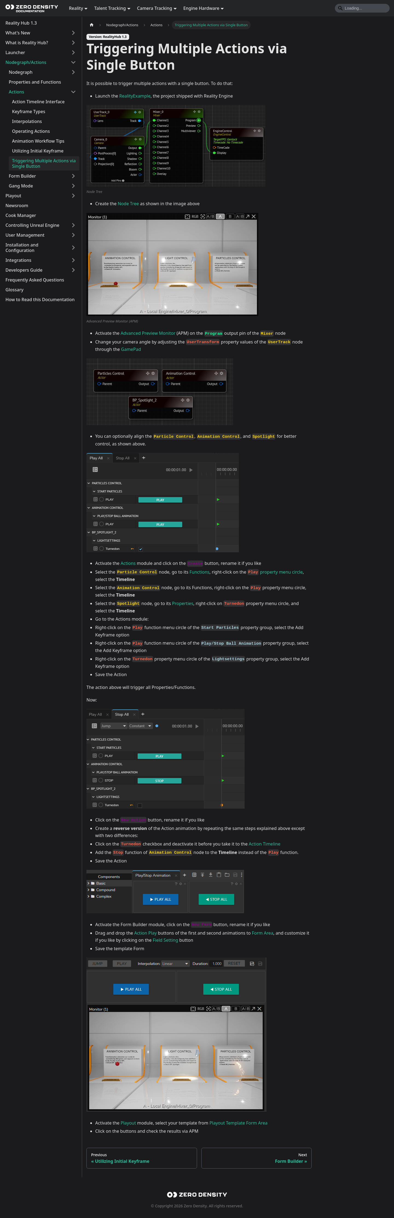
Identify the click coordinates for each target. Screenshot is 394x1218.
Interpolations (27, 121)
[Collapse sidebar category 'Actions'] (73, 91)
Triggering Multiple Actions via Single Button (44, 163)
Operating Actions (31, 131)
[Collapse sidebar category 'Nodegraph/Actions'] (73, 62)
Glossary (14, 290)
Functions (200, 572)
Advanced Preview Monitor (148, 333)
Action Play (145, 933)
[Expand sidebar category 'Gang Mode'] (73, 185)
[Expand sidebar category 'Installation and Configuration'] (73, 247)
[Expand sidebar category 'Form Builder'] (73, 176)
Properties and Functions (35, 82)
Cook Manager (20, 215)
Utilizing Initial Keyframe (37, 151)
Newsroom (16, 205)
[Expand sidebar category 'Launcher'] (73, 52)
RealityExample (134, 96)
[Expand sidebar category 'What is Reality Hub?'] (73, 42)
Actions (16, 92)
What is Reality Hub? (26, 43)
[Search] (362, 8)
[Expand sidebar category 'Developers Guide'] (73, 270)
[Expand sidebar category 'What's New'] (73, 32)
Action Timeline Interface (38, 102)
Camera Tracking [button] (154, 8)
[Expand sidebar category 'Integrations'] (73, 260)
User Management (24, 235)
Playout (13, 196)
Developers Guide (23, 270)
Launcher (15, 52)
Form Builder (22, 176)
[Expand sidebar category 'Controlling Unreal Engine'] (73, 225)
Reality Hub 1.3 (21, 23)
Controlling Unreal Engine (32, 225)
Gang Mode (21, 186)
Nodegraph (21, 72)
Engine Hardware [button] (201, 8)
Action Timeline (264, 844)
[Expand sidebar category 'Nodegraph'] (73, 72)
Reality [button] (76, 8)
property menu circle (281, 572)
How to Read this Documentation (40, 300)
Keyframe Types (28, 111)
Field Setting (166, 940)
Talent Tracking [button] (110, 8)
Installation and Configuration (21, 247)
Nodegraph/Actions (25, 62)
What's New (17, 33)
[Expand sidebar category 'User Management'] (73, 235)
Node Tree (128, 204)
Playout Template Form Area (238, 1123)
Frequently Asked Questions (34, 280)
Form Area (262, 933)
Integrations (18, 260)
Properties (182, 603)
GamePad (131, 349)
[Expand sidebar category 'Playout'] (73, 195)
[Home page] (91, 25)
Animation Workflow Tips (38, 141)
